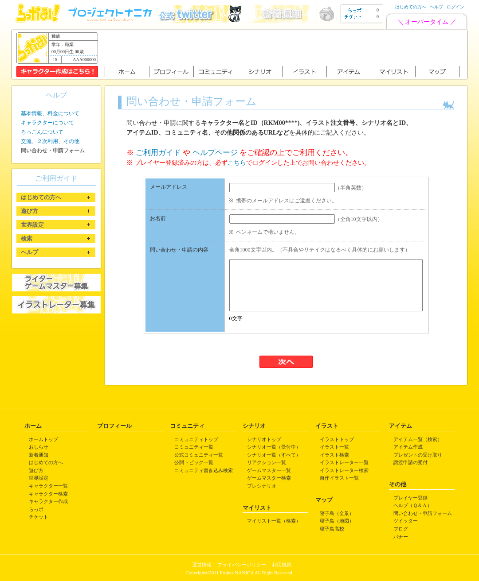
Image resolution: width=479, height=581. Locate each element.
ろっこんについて (42, 132)
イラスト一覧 (334, 446)
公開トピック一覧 (193, 462)
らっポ (36, 509)
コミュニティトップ (196, 439)
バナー (400, 536)
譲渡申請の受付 (410, 462)
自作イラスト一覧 (339, 477)
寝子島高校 (332, 528)
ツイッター (405, 520)
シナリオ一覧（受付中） (274, 446)
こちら (237, 162)
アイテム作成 (408, 446)
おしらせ (38, 446)
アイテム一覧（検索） (417, 439)
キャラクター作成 (48, 501)
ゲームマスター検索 (269, 477)
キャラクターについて (47, 123)
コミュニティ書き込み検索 (203, 470)
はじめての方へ (410, 6)
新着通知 (38, 454)
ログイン (455, 6)
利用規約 (281, 564)
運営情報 (202, 564)
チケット (38, 516)
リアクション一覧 (266, 462)
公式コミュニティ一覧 (198, 454)
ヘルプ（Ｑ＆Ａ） (412, 505)
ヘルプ (436, 6)
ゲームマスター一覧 (269, 470)
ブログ (400, 528)
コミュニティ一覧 (193, 446)
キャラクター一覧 (48, 485)
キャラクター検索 (48, 493)
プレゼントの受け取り (417, 454)
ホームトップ (43, 439)
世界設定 (38, 477)
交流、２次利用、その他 (50, 141)
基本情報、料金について (50, 113)
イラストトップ (337, 439)
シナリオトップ (264, 439)
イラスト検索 (334, 454)
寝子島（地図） (337, 520)
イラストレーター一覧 (344, 462)
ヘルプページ (215, 152)
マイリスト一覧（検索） (274, 520)
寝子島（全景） (337, 513)
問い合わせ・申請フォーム (422, 513)
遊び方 (36, 470)
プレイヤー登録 (410, 497)
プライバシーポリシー (241, 564)
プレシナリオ (261, 485)
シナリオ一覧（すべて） (274, 454)
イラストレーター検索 (344, 470)
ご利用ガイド (158, 152)
